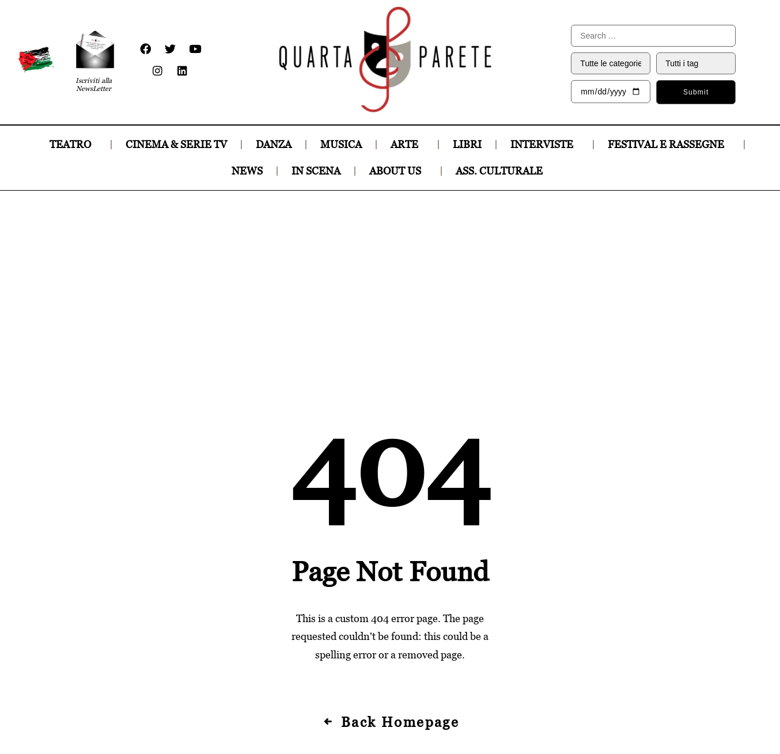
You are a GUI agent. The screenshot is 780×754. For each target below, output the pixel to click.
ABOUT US (398, 171)
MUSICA (341, 144)
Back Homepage (390, 552)
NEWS (247, 171)
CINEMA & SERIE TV (176, 144)
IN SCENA (315, 171)
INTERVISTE (544, 144)
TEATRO (73, 144)
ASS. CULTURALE (502, 171)
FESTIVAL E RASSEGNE (669, 144)
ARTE (407, 144)
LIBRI (467, 144)
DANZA (273, 144)
